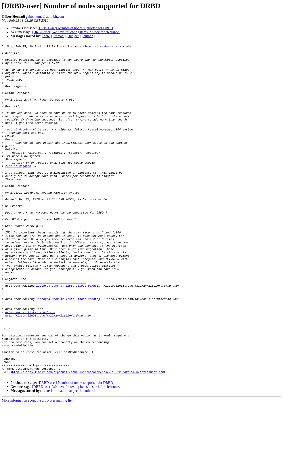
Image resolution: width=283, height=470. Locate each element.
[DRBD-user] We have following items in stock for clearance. (76, 32)
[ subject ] (74, 36)
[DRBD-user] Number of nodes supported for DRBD (75, 28)
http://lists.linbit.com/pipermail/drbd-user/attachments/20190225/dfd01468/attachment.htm (88, 438)
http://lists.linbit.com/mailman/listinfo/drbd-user (48, 370)
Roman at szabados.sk (101, 47)
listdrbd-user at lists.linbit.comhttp (68, 334)
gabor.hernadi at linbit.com (45, 16)
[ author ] (88, 36)
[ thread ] (59, 36)
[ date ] (47, 36)
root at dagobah (18, 147)
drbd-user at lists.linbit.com (30, 366)
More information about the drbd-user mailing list (37, 466)
